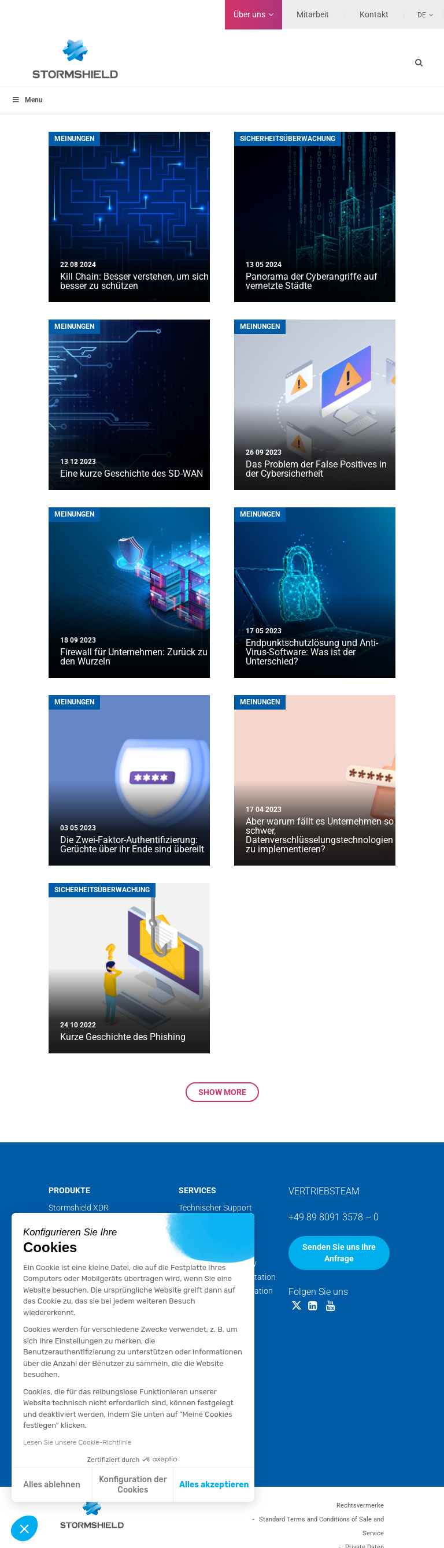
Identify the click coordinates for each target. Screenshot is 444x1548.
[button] (24, 1528)
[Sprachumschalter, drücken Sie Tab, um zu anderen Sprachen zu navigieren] (419, 14)
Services (197, 1190)
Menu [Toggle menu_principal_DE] (27, 100)
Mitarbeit (313, 14)
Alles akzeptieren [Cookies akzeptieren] (214, 1485)
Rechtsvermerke (360, 1505)
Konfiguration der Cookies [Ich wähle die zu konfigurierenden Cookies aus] (132, 1485)
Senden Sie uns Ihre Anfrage (339, 1252)
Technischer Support (215, 1207)
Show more (222, 1092)
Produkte (69, 1190)
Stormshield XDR (79, 1207)
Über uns (249, 14)
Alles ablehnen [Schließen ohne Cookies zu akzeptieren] (51, 1485)
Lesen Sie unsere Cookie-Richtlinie (77, 1442)
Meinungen (74, 139)
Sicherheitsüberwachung (287, 139)
